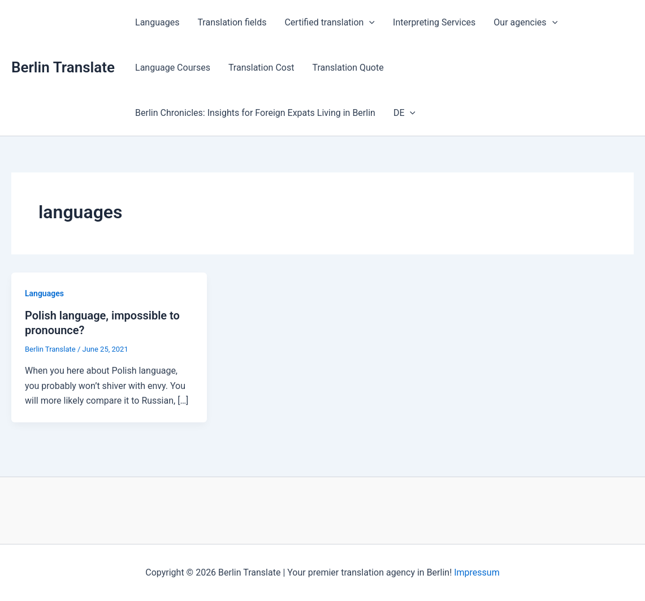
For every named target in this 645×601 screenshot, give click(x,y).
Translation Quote (347, 67)
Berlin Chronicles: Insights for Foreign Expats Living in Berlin (255, 112)
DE (404, 113)
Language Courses (172, 67)
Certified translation (329, 22)
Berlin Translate (63, 67)
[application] (369, 22)
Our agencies (525, 22)
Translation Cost (261, 67)
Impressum (477, 572)
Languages (157, 22)
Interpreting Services (434, 22)
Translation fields (231, 22)
